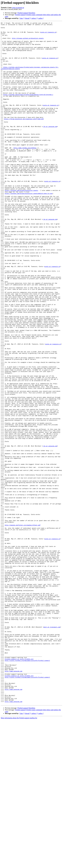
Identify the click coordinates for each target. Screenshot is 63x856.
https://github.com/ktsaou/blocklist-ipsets (21, 224)
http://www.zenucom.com (13, 801)
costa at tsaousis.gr (18, 7)
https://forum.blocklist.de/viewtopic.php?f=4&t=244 (24, 138)
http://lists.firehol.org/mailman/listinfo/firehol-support (27, 788)
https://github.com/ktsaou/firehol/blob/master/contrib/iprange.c (28, 109)
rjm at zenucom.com (50, 147)
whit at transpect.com (52, 748)
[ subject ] (34, 18)
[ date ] (21, 18)
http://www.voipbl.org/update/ (25, 173)
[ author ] (40, 18)
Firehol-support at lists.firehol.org (19, 786)
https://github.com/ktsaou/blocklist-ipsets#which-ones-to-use (28, 228)
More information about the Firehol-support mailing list (19, 854)
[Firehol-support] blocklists (26, 13)
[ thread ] (27, 18)
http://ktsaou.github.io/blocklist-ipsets (28, 41)
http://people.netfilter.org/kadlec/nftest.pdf (22, 626)
